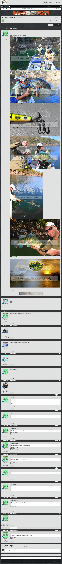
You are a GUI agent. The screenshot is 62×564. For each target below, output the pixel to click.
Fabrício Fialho (5, 340)
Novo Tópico (50, 24)
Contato (6, 561)
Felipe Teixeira (5, 325)
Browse (46, 2)
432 (5, 38)
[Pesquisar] (50, 6)
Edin (5, 353)
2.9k (6, 350)
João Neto (5, 311)
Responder (57, 24)
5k (5, 523)
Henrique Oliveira (5, 28)
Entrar (2, 6)
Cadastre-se (6, 6)
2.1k (6, 363)
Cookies (8, 561)
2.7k (6, 390)
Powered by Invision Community (56, 561)
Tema (3, 561)
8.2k (6, 335)
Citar (13, 290)
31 (5, 377)
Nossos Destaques (57, 2)
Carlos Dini (5, 296)
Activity (51, 2)
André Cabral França (5, 513)
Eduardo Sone (5, 380)
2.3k (6, 321)
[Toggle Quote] (11, 397)
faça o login (26, 546)
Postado (13, 28)
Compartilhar (50, 20)
